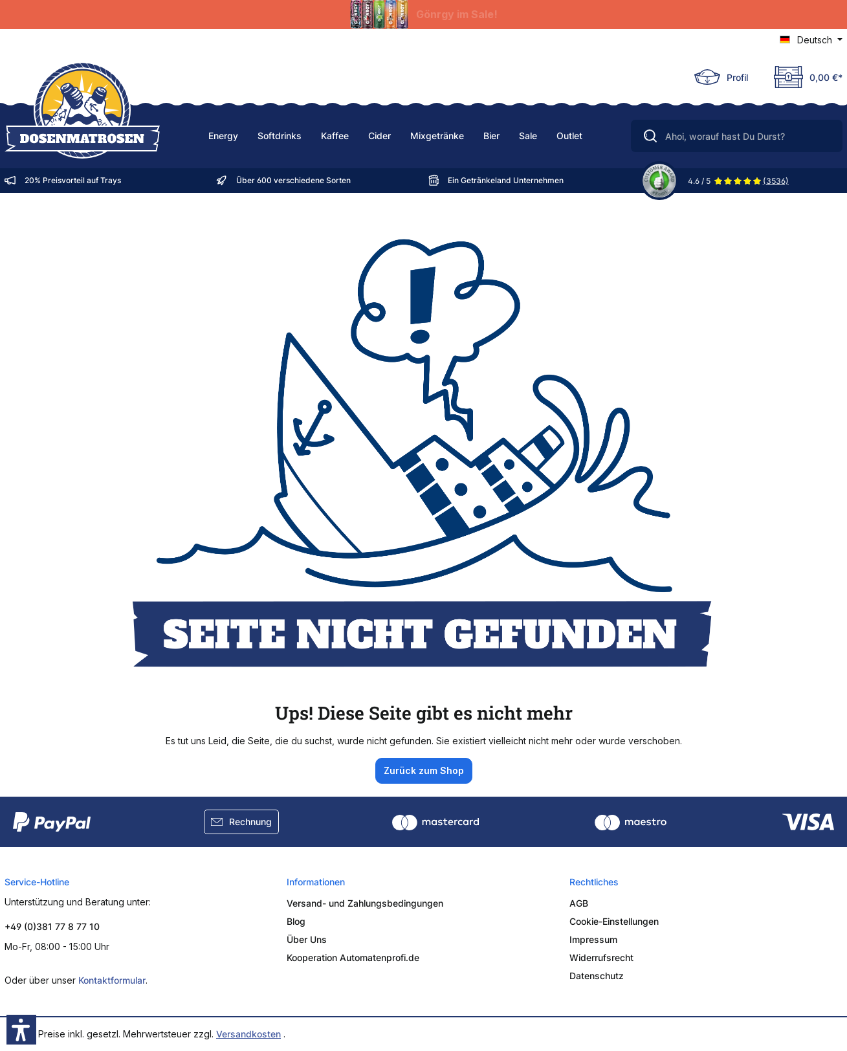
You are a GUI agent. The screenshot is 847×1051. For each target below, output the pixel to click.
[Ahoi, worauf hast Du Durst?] (736, 136)
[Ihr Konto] (721, 77)
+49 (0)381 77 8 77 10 (52, 926)
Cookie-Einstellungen (614, 921)
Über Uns (307, 939)
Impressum (593, 939)
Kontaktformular (112, 980)
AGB (578, 903)
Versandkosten (248, 1033)
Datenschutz (596, 975)
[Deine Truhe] (801, 77)
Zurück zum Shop (424, 770)
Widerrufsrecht (601, 957)
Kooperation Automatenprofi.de (353, 957)
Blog (296, 921)
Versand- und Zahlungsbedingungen (365, 903)
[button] (21, 1030)
